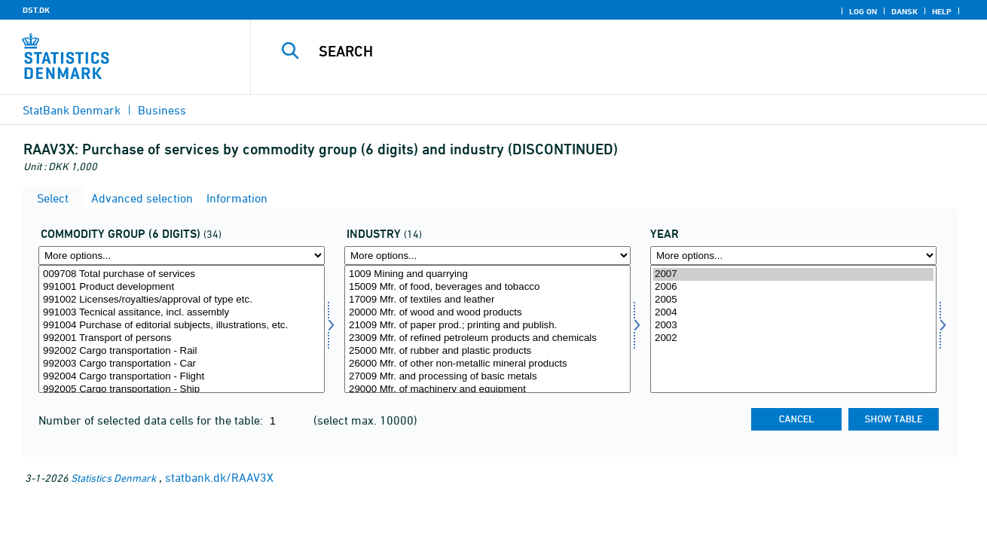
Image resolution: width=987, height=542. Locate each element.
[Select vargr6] (181, 329)
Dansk (904, 11)
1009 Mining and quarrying (487, 274)
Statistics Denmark (113, 477)
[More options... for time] (793, 255)
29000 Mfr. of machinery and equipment (487, 389)
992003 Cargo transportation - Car (181, 364)
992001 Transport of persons (181, 338)
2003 (793, 325)
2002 (793, 338)
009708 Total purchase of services (181, 274)
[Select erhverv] (487, 329)
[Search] (603, 51)
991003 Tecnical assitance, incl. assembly (181, 312)
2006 (793, 287)
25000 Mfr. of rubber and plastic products (487, 351)
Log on (863, 11)
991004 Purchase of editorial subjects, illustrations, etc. (181, 325)
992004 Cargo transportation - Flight (181, 376)
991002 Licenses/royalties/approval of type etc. (181, 300)
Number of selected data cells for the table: (152, 420)
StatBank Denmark (72, 110)
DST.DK (36, 10)
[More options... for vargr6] (181, 255)
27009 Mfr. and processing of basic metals (487, 376)
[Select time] (793, 329)
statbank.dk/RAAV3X (219, 477)
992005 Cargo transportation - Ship (181, 389)
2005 (793, 300)
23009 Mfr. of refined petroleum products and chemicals (487, 338)
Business (162, 110)
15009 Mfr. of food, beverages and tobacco (487, 287)
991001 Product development (181, 287)
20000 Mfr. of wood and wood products (487, 312)
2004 (793, 312)
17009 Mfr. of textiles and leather (487, 300)
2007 (793, 274)
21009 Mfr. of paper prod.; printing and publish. (487, 325)
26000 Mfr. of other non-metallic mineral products (487, 364)
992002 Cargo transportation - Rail (181, 351)
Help (942, 11)
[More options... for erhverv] (487, 255)
